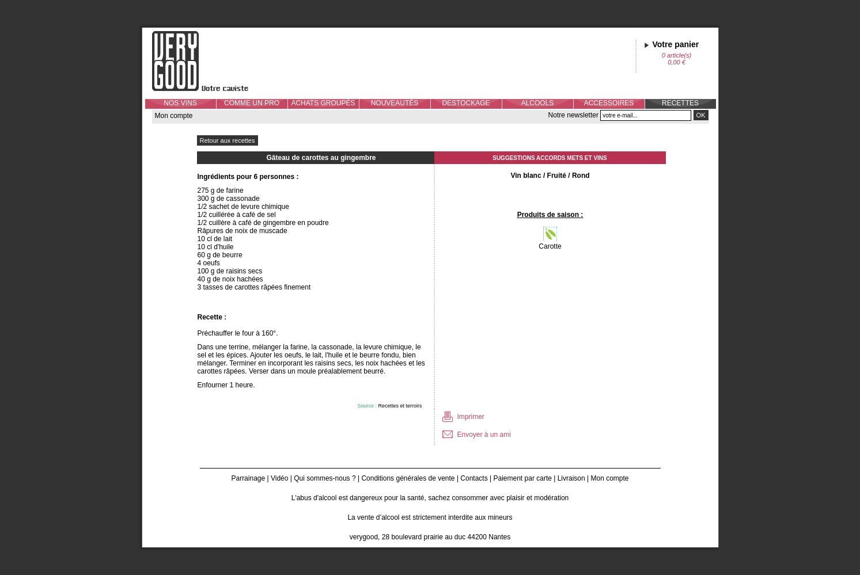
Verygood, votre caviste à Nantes (209, 61)
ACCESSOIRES (609, 103)
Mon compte (174, 116)
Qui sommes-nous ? (324, 478)
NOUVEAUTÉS (395, 103)
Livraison (571, 478)
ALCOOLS (537, 103)
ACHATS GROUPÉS (323, 103)
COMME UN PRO (251, 103)
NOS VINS (180, 103)
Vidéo (279, 478)
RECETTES (680, 103)
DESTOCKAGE (466, 103)
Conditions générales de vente (407, 478)
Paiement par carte (523, 478)
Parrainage (248, 478)
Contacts (473, 478)
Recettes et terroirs (400, 406)
